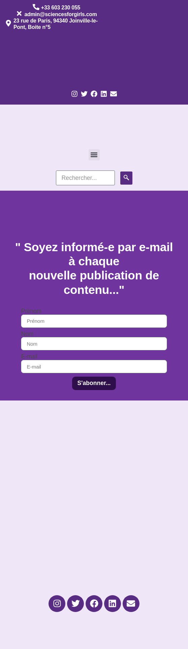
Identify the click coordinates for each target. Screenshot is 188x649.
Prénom (31, 311)
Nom (27, 334)
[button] (94, 154)
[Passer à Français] (26, 58)
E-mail (29, 357)
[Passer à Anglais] (66, 58)
